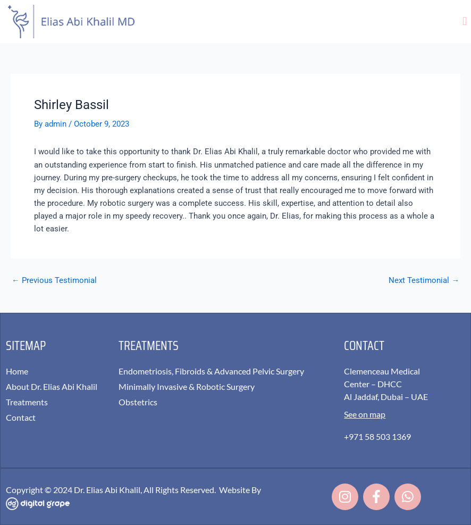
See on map (364, 414)
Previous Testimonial (54, 281)
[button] (465, 21)
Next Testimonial (424, 281)
